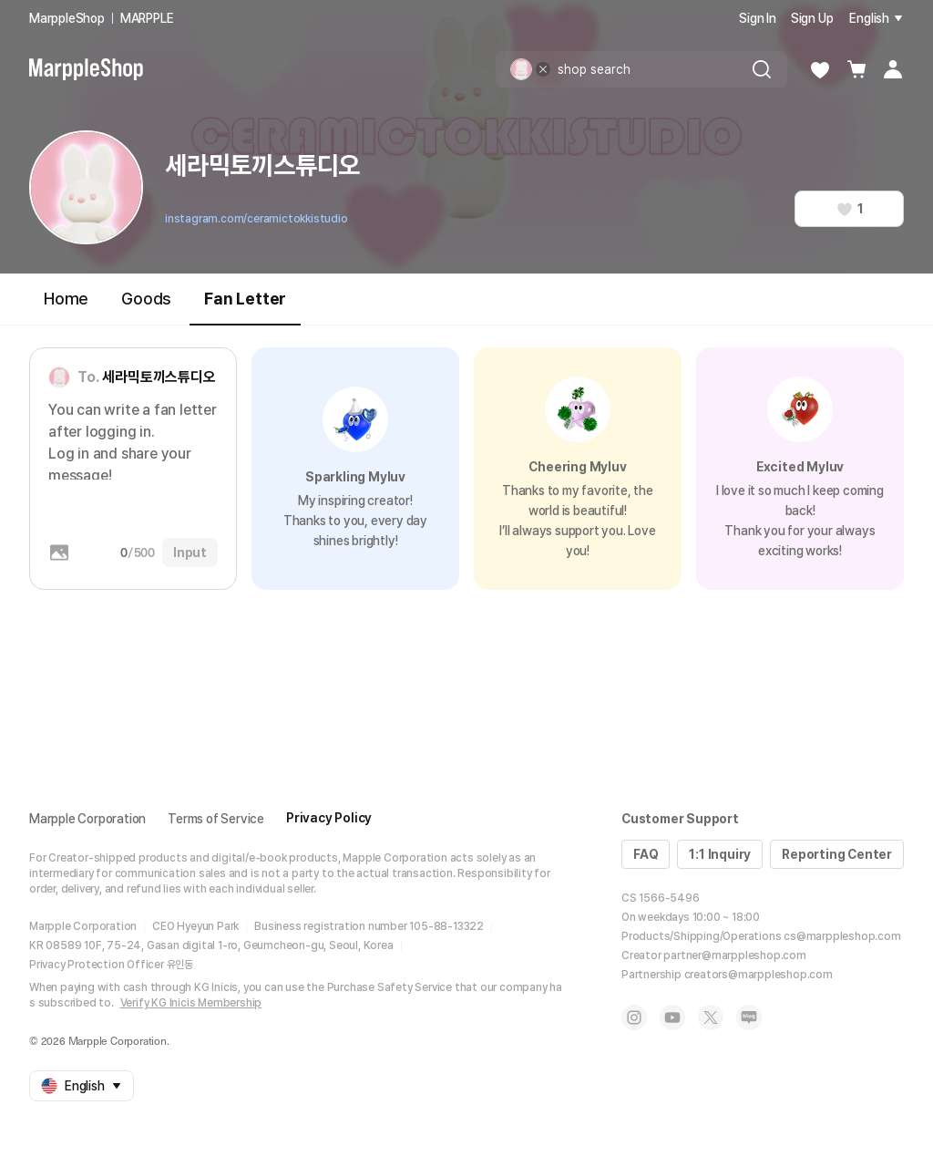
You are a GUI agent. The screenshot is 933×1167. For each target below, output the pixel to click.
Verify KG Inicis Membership (191, 1003)
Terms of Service (216, 818)
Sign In (757, 18)
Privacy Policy (329, 818)
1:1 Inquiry (720, 854)
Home (66, 298)
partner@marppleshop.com (734, 955)
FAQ (645, 854)
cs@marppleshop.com (842, 936)
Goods (146, 298)
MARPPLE (147, 18)
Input (190, 552)
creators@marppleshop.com (758, 974)
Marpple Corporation (87, 818)
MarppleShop (67, 18)
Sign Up (812, 18)
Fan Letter (245, 307)
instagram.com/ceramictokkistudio (256, 218)
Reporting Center (837, 854)
